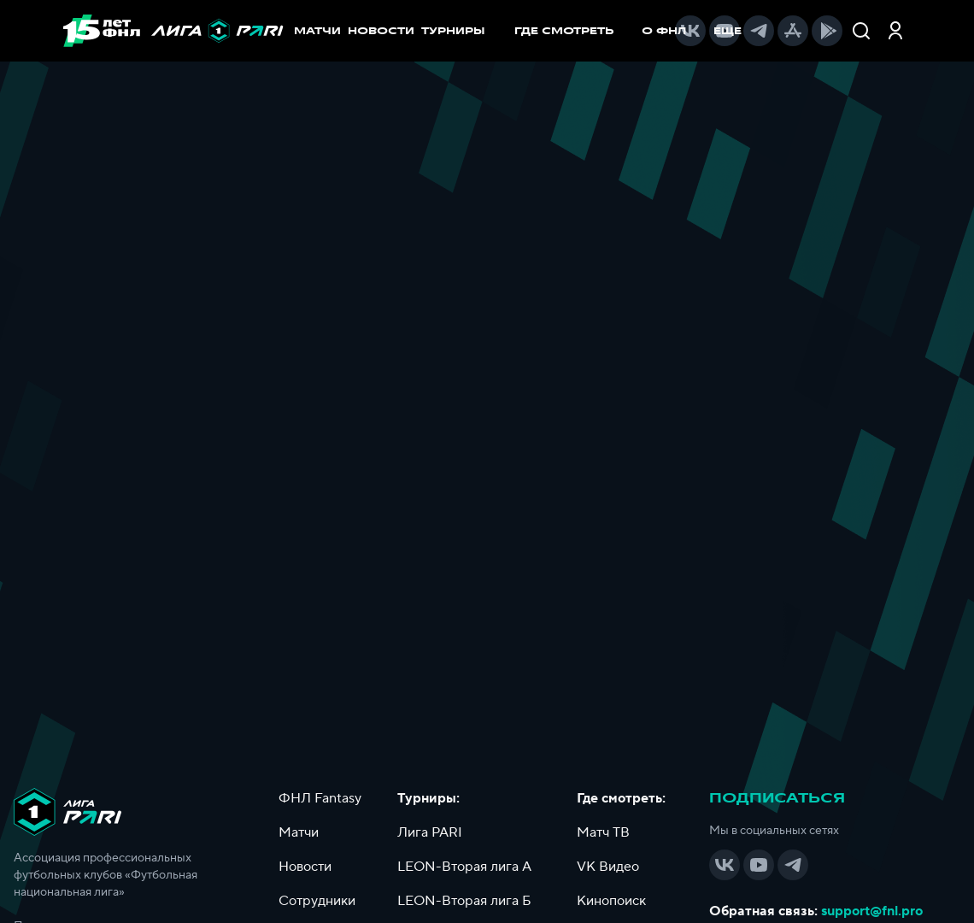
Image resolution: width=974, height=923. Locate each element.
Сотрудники (317, 900)
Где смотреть (572, 30)
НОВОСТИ (381, 31)
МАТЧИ (317, 31)
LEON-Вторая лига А (464, 866)
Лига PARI (429, 832)
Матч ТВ (603, 832)
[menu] (587, 30)
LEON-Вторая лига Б (464, 900)
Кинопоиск (611, 900)
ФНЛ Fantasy (320, 798)
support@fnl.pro (872, 911)
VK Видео (608, 866)
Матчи (299, 832)
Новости (305, 866)
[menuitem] (572, 30)
